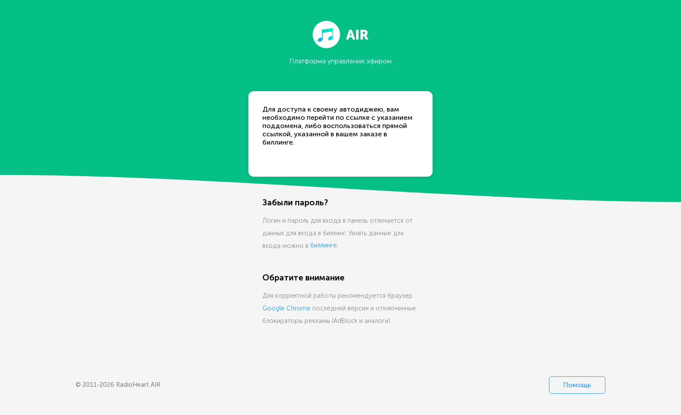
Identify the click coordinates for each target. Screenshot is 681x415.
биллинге (323, 246)
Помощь (577, 385)
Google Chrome (286, 308)
